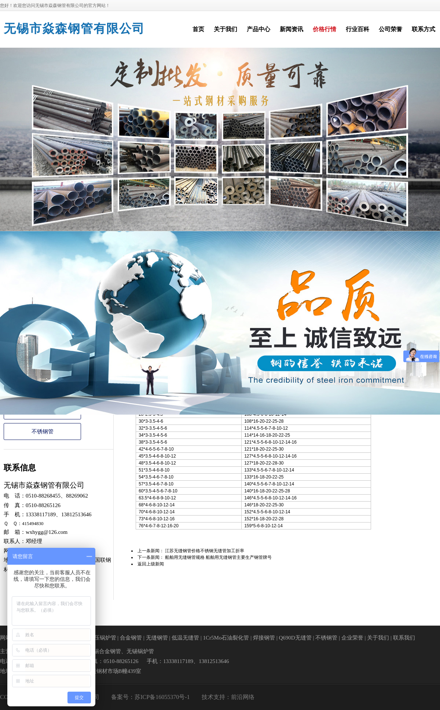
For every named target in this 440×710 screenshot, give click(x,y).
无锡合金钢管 (104, 651)
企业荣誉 (352, 638)
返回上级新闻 (151, 564)
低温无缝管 (185, 638)
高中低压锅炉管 (97, 638)
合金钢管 (131, 638)
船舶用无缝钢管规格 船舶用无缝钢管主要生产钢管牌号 (218, 557)
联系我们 (404, 638)
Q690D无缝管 (295, 638)
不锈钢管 (43, 431)
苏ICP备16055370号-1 (162, 697)
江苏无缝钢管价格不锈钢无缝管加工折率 (204, 550)
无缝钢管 (157, 638)
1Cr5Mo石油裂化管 (226, 638)
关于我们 (378, 638)
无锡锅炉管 (140, 651)
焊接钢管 (264, 638)
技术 (207, 697)
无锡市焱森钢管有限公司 (74, 28)
